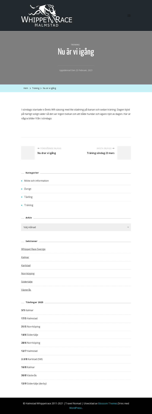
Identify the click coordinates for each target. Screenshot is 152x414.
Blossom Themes (107, 403)
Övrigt (27, 188)
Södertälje (27, 281)
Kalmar (25, 257)
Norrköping (28, 273)
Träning (75, 44)
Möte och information (36, 180)
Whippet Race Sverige (33, 249)
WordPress (75, 408)
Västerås (26, 289)
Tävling (28, 197)
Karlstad (25, 265)
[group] (76, 347)
